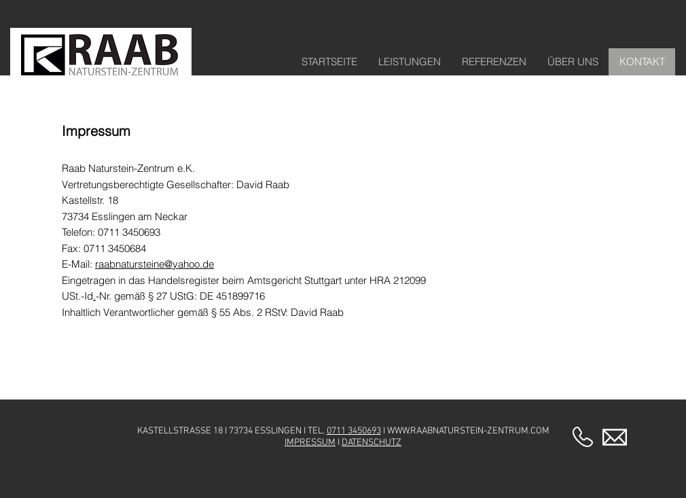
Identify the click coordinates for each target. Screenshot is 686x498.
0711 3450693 (354, 431)
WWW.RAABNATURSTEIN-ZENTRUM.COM (468, 431)
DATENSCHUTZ (371, 442)
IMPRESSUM (310, 442)
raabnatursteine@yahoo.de (154, 263)
